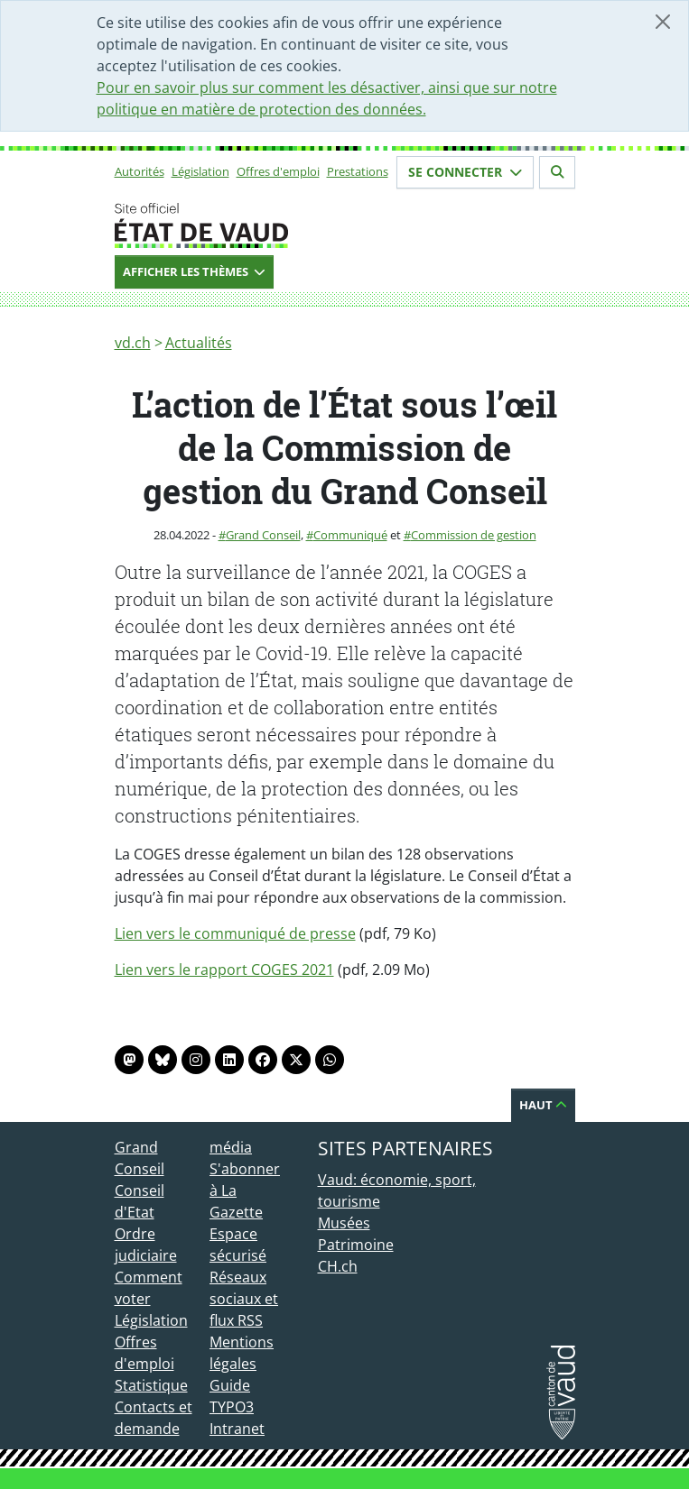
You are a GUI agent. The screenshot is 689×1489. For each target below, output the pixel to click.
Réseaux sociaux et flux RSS (243, 1298)
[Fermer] (663, 21)
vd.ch (133, 343)
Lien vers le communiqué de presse (235, 933)
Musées (344, 1223)
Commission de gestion (473, 535)
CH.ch (338, 1266)
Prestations (357, 171)
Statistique (151, 1385)
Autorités (139, 171)
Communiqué (350, 535)
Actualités (198, 343)
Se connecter (465, 171)
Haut (543, 1105)
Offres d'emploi (278, 171)
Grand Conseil (263, 535)
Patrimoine (356, 1245)
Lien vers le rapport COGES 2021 (224, 969)
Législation (200, 171)
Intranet (237, 1428)
